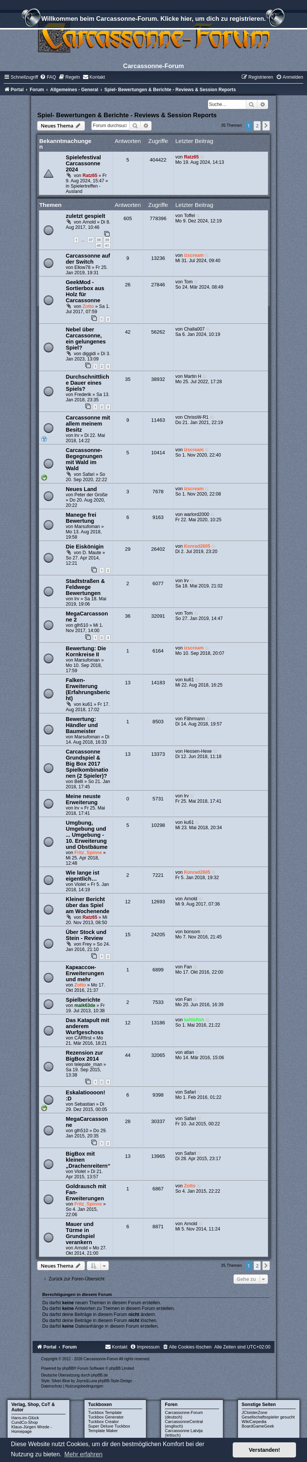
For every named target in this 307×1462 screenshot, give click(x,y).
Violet (80, 884)
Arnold (89, 222)
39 (107, 239)
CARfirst (82, 1038)
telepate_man (88, 1064)
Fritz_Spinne (88, 852)
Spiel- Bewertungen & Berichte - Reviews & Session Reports (126, 115)
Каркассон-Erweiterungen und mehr (85, 973)
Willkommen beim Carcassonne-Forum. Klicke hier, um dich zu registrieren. (153, 20)
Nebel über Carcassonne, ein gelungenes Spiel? (86, 338)
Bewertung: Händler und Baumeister (82, 725)
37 (90, 239)
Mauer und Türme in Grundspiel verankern (80, 1233)
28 (128, 1121)
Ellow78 (82, 267)
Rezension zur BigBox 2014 (84, 1056)
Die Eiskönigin (84, 547)
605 (128, 218)
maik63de (84, 1005)
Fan (188, 966)
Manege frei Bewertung (81, 518)
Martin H (192, 376)
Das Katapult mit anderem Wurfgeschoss (87, 1026)
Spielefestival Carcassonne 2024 (83, 163)
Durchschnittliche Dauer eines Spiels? (87, 383)
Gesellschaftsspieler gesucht (268, 1417)
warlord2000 (196, 514)
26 (128, 284)
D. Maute (92, 552)
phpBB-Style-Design (115, 1381)
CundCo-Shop (24, 1422)
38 (99, 239)
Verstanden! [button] (264, 1450)
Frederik (82, 394)
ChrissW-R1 (196, 417)
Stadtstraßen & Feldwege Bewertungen (85, 587)
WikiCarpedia (254, 1421)
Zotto (88, 306)
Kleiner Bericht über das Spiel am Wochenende (87, 905)
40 (99, 245)
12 (128, 901)
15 (128, 934)
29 (128, 549)
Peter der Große (90, 494)
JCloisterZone (255, 1412)
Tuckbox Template (105, 1412)
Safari (89, 474)
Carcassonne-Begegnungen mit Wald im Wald (84, 459)
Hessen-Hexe (197, 751)
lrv (76, 435)
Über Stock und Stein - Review (86, 935)
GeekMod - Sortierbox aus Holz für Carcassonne (85, 291)
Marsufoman (87, 526)
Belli (78, 781)
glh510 (81, 625)
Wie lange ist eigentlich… (82, 876)
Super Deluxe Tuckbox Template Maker (109, 1428)
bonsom (192, 931)
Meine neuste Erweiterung (83, 799)
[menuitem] (48, 77)
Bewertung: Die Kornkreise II (86, 651)
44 (128, 1055)
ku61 (87, 704)
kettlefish (194, 1019)
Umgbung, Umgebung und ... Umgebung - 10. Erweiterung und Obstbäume (86, 835)
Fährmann (194, 718)
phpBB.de (99, 1375)
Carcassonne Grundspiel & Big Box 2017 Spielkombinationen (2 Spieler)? (87, 764)
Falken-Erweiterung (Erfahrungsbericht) (88, 689)
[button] (266, 125)
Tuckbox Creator (103, 1421)
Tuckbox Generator (106, 1417)
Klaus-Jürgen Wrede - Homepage (31, 1429)
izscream (194, 255)
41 (107, 245)
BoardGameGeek (258, 1426)
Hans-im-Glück (25, 1417)
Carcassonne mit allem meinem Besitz (88, 424)
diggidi (89, 353)
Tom (188, 281)
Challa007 (194, 329)
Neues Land (81, 489)
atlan (189, 1052)
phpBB (68, 1368)
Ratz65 (90, 175)
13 (128, 682)
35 (128, 379)
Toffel (189, 215)
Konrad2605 (197, 546)
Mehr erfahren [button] (83, 1454)
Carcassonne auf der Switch (88, 259)
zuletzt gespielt (85, 216)
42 (128, 332)
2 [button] (257, 125)
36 (128, 616)
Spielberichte (83, 1000)
